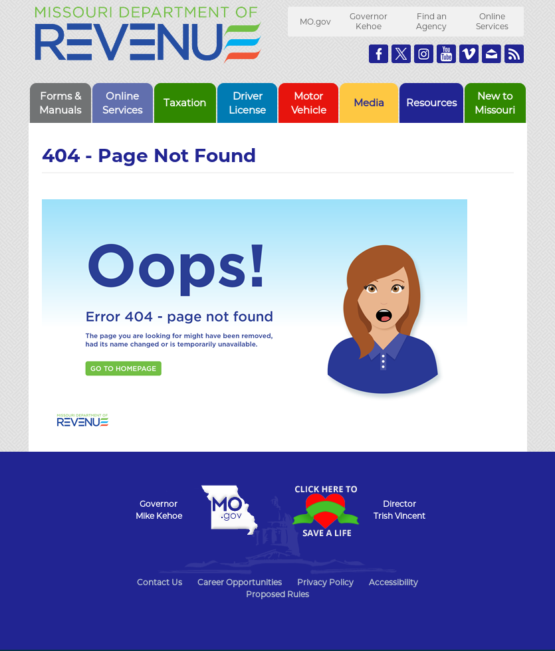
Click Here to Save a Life (326, 511)
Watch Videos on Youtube (446, 54)
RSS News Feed (514, 54)
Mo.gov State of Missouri (230, 510)
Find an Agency (431, 21)
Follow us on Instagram (423, 54)
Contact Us (159, 582)
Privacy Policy (325, 582)
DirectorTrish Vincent (399, 510)
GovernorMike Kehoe (159, 510)
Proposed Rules (277, 594)
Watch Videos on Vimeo (469, 54)
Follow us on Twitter (401, 54)
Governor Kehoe (369, 21)
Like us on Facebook (378, 54)
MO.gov (315, 22)
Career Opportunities (239, 582)
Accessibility (393, 582)
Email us (491, 54)
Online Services (492, 21)
